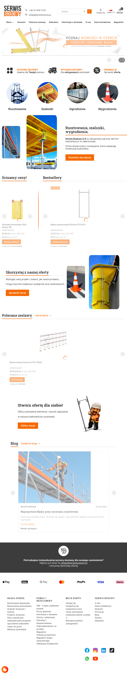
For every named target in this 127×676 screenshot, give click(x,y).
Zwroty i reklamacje (45, 617)
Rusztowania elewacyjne (18, 603)
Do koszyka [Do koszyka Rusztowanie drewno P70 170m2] (17, 379)
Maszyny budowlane (16, 629)
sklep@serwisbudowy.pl (74, 563)
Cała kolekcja (43, 315)
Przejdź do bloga (30, 443)
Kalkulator (99, 620)
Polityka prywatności (46, 635)
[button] (89, 11)
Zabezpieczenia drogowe (19, 620)
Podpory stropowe (16, 615)
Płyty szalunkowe (15, 617)
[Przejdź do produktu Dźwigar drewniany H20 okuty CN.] (17, 204)
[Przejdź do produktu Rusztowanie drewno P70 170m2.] (52, 341)
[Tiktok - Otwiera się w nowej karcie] (112, 650)
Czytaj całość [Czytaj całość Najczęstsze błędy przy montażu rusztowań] (27, 524)
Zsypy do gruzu (14, 626)
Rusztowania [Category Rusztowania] (28, 506)
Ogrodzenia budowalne (18, 623)
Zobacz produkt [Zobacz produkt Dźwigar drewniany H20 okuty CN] (11, 242)
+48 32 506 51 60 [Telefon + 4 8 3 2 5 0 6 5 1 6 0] (37, 10)
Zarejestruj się (72, 606)
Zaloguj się (71, 603)
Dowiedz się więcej (79, 157)
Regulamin (41, 632)
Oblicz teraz (28, 425)
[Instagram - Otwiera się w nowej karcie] (95, 650)
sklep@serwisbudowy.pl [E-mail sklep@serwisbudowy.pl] (40, 15)
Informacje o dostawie (46, 614)
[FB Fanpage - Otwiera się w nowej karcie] (87, 650)
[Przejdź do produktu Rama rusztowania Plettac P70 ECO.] (84, 204)
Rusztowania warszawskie (19, 606)
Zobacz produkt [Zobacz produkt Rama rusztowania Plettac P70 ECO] (60, 242)
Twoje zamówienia (74, 612)
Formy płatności (43, 611)
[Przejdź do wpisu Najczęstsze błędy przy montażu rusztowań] (54, 502)
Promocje (99, 612)
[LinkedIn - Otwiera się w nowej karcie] (104, 650)
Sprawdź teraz (17, 292)
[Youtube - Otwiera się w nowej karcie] (95, 659)
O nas (97, 603)
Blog (97, 615)
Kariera (98, 617)
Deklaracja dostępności (47, 643)
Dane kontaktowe (103, 606)
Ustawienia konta (74, 609)
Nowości (99, 609)
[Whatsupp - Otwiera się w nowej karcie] (87, 659)
